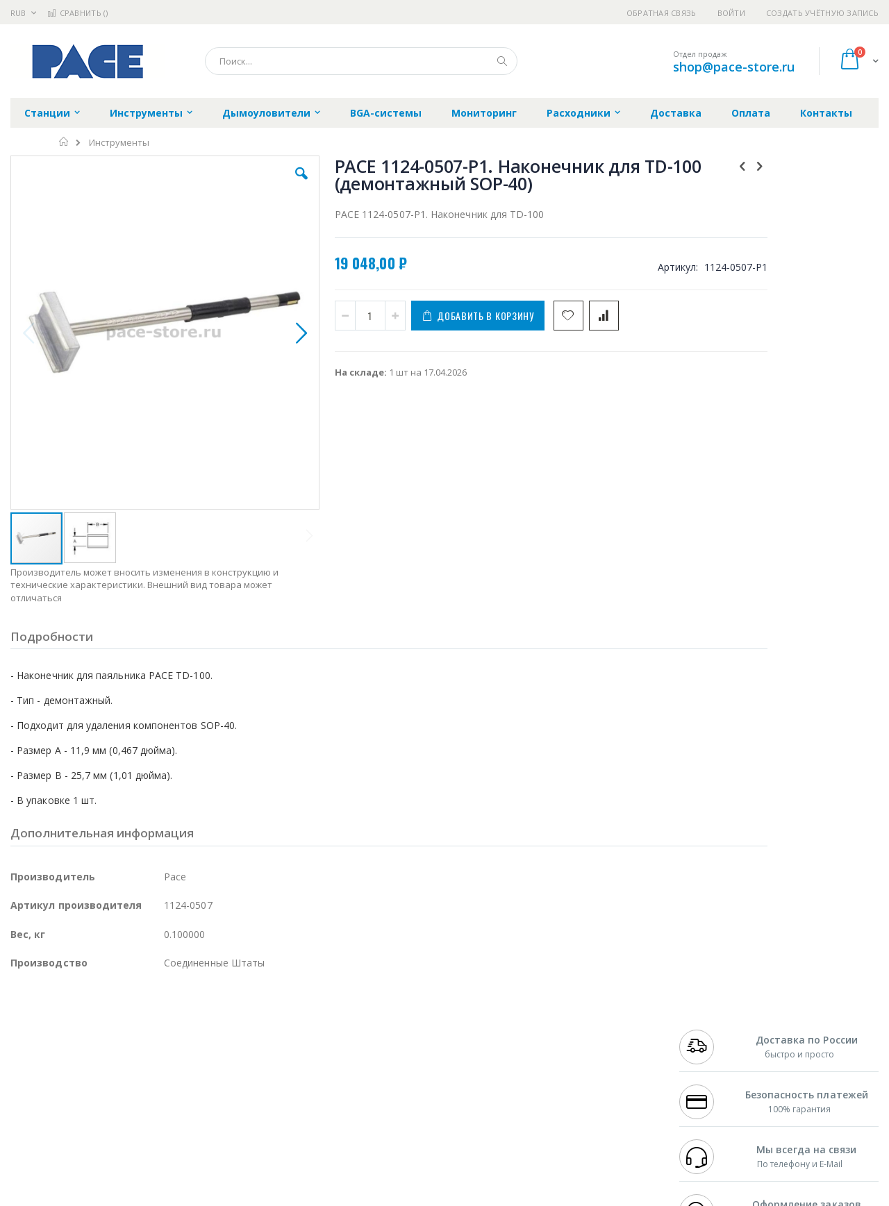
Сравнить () (77, 13)
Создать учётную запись (822, 13)
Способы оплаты (566, 1072)
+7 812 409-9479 (709, 1031)
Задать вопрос (340, 1112)
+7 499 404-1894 (709, 1018)
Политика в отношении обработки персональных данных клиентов (384, 1079)
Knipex (79, 1139)
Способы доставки (570, 1045)
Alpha (84, 1058)
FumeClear (66, 1031)
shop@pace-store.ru (734, 66)
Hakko (24, 1018)
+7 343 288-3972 (709, 1045)
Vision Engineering (49, 1085)
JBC (89, 1018)
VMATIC (175, 1112)
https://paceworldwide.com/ (280, 1196)
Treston (26, 1112)
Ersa (60, 1018)
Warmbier (77, 1112)
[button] (258, 184)
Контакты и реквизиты (580, 1018)
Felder (122, 1058)
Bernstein (30, 1139)
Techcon (129, 1112)
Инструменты (119, 142)
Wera (118, 1139)
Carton (165, 1085)
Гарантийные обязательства (372, 1018)
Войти (731, 13)
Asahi (160, 1058)
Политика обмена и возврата (373, 1045)
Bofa (20, 1031)
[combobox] (361, 61)
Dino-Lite (119, 1085)
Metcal (116, 1031)
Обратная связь (661, 13)
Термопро (165, 1031)
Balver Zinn (34, 1058)
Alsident (200, 1018)
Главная (64, 141)
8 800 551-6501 (713, 1058)
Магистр (219, 1031)
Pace (119, 1018)
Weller (156, 1018)
